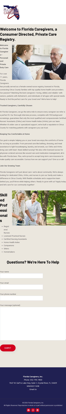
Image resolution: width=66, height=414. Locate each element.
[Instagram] (33, 410)
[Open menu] (61, 12)
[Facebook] (28, 410)
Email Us (33, 389)
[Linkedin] (37, 410)
